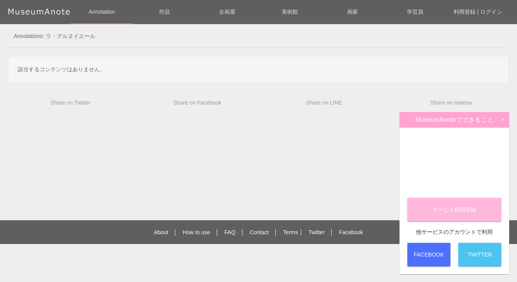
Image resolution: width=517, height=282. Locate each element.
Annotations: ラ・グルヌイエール (54, 36)
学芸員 (415, 12)
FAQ (229, 232)
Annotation (102, 12)
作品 (164, 12)
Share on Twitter (70, 102)
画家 (352, 12)
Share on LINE (324, 102)
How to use (196, 232)
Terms (290, 232)
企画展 (227, 12)
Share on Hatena (451, 102)
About (161, 232)
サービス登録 (454, 209)
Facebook (351, 232)
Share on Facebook (197, 102)
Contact (259, 232)
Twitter (317, 232)
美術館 (290, 12)
